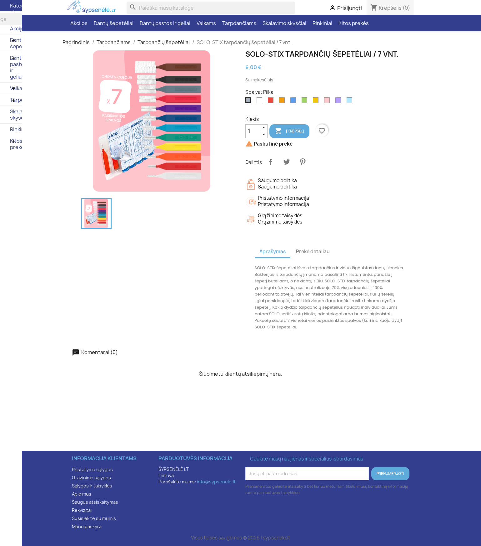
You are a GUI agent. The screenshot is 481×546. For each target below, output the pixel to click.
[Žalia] (306, 101)
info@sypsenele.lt (216, 482)
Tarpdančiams (239, 23)
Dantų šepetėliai (113, 23)
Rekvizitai (82, 510)
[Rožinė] (328, 101)
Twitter (286, 162)
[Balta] (261, 101)
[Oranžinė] (283, 101)
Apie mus (81, 494)
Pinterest (302, 162)
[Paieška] (211, 8)
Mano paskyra (87, 526)
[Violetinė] (339, 101)
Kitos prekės (353, 23)
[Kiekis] (252, 131)
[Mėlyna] (294, 101)
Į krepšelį (289, 131)
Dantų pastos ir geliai (165, 23)
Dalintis (270, 162)
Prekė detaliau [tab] (313, 251)
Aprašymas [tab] (272, 251)
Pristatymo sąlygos (92, 469)
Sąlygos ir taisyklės (92, 486)
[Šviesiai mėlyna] (351, 101)
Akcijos (79, 23)
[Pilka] (249, 101)
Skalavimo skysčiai (284, 23)
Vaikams (206, 23)
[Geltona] (317, 101)
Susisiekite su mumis (94, 518)
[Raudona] (272, 101)
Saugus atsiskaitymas (95, 502)
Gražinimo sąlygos (91, 478)
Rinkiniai (322, 23)
